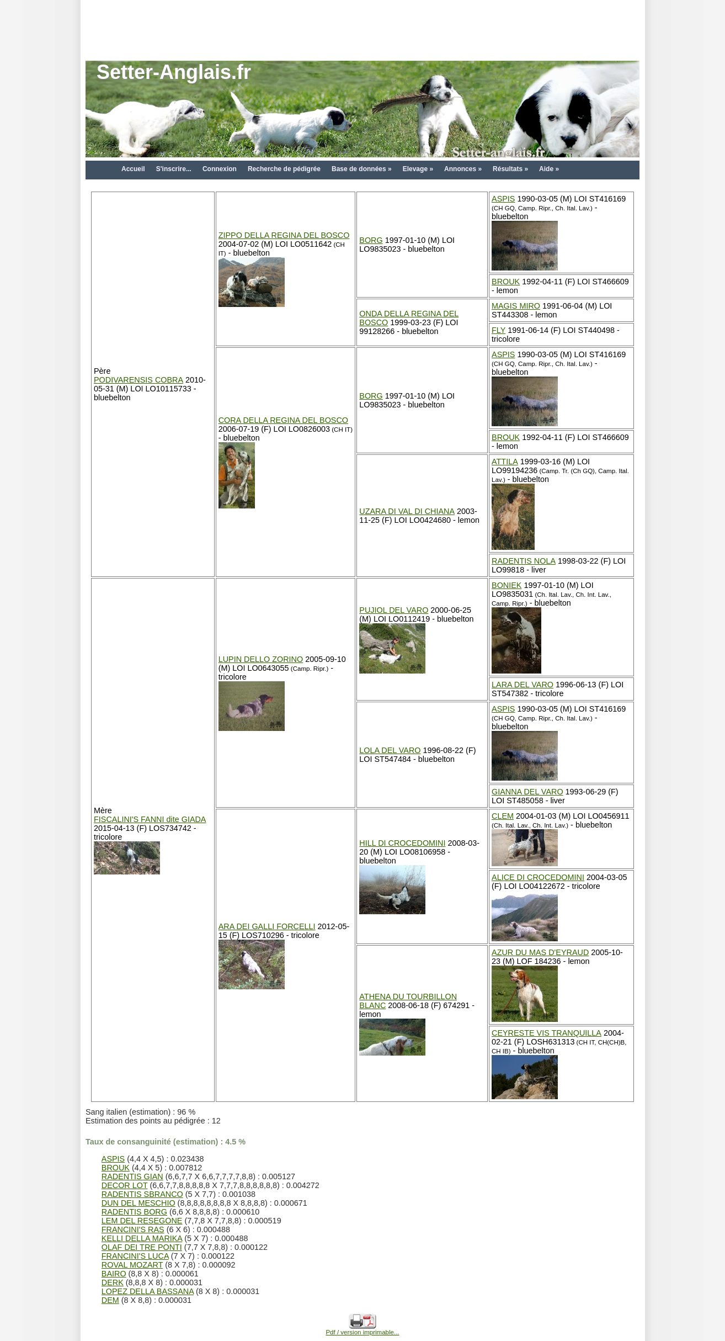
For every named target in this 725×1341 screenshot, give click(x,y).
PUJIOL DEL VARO (393, 610)
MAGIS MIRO (516, 305)
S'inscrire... (173, 169)
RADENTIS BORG (134, 1211)
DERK (113, 1282)
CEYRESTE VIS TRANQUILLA (546, 1033)
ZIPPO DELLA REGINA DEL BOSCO (284, 235)
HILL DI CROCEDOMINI (402, 843)
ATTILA (505, 461)
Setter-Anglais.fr (174, 72)
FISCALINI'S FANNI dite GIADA (150, 819)
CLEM (503, 816)
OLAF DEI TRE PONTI (142, 1247)
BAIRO (114, 1273)
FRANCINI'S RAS (133, 1229)
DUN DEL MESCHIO (138, 1203)
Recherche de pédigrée (284, 169)
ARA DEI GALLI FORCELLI (267, 926)
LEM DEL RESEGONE (142, 1220)
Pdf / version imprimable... (362, 1329)
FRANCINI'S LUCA (135, 1256)
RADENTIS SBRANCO (142, 1194)
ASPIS (503, 198)
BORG (370, 240)
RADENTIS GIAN (132, 1176)
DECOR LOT (125, 1185)
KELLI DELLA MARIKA (142, 1238)
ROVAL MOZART (132, 1264)
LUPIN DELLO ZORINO (260, 659)
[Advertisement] (362, 25)
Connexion (219, 169)
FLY (498, 330)
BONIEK (506, 585)
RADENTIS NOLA (524, 560)
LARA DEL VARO (522, 684)
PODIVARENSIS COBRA (138, 379)
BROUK (506, 281)
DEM (110, 1300)
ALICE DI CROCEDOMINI (538, 877)
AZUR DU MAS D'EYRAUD (540, 952)
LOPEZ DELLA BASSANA (148, 1291)
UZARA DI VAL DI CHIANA (407, 511)
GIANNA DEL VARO (527, 791)
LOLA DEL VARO (389, 750)
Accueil (133, 169)
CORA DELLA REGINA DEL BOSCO (283, 420)
